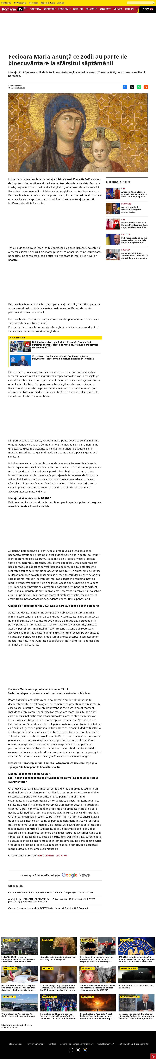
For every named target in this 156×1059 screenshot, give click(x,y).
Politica (35, 9)
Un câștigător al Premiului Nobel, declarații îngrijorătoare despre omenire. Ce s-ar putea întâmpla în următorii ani (97, 1016)
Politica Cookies (15, 1044)
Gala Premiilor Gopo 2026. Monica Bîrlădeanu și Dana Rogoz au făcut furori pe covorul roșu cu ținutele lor (134, 225)
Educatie (91, 9)
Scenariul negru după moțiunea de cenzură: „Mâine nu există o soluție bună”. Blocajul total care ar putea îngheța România (58, 987)
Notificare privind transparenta (133, 1044)
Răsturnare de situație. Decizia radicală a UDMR (16, 1026)
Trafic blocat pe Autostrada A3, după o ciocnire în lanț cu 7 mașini (18, 1015)
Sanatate (105, 9)
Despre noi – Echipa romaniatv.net (76, 1044)
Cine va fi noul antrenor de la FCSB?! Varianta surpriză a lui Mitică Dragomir (48, 908)
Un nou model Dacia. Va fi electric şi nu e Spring (136, 986)
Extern (129, 9)
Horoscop (33, 3)
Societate (50, 9)
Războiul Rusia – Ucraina (52, 3)
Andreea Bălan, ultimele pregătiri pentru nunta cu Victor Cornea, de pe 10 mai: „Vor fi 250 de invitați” (134, 194)
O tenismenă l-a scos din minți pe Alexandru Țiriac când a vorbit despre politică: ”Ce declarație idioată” (96, 959)
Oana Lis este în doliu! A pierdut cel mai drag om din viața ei (58, 958)
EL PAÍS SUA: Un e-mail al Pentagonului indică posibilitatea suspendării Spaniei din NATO (18, 959)
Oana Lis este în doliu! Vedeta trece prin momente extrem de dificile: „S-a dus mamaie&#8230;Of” (97, 987)
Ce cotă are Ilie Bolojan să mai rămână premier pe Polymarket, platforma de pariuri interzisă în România (63, 357)
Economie (64, 9)
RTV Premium (20, 3)
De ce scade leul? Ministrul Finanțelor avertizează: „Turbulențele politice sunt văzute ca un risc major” (132, 209)
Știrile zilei (6, 3)
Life (123, 188)
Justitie (78, 9)
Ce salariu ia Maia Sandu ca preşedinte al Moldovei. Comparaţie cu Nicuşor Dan (50, 892)
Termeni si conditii (35, 1044)
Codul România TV (106, 1044)
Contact (52, 1044)
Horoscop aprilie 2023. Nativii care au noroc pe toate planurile (61, 605)
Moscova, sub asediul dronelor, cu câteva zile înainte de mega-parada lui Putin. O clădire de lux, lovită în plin (136, 1016)
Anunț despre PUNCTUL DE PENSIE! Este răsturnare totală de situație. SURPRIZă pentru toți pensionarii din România (51, 900)
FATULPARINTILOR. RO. (53, 855)
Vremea (118, 9)
